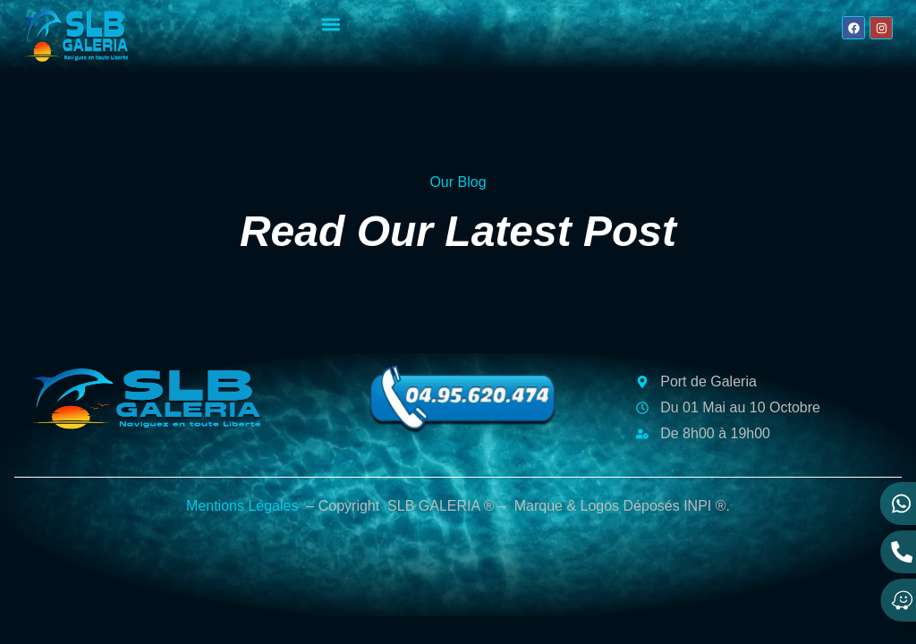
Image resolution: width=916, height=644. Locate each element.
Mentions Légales (242, 505)
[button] (331, 23)
